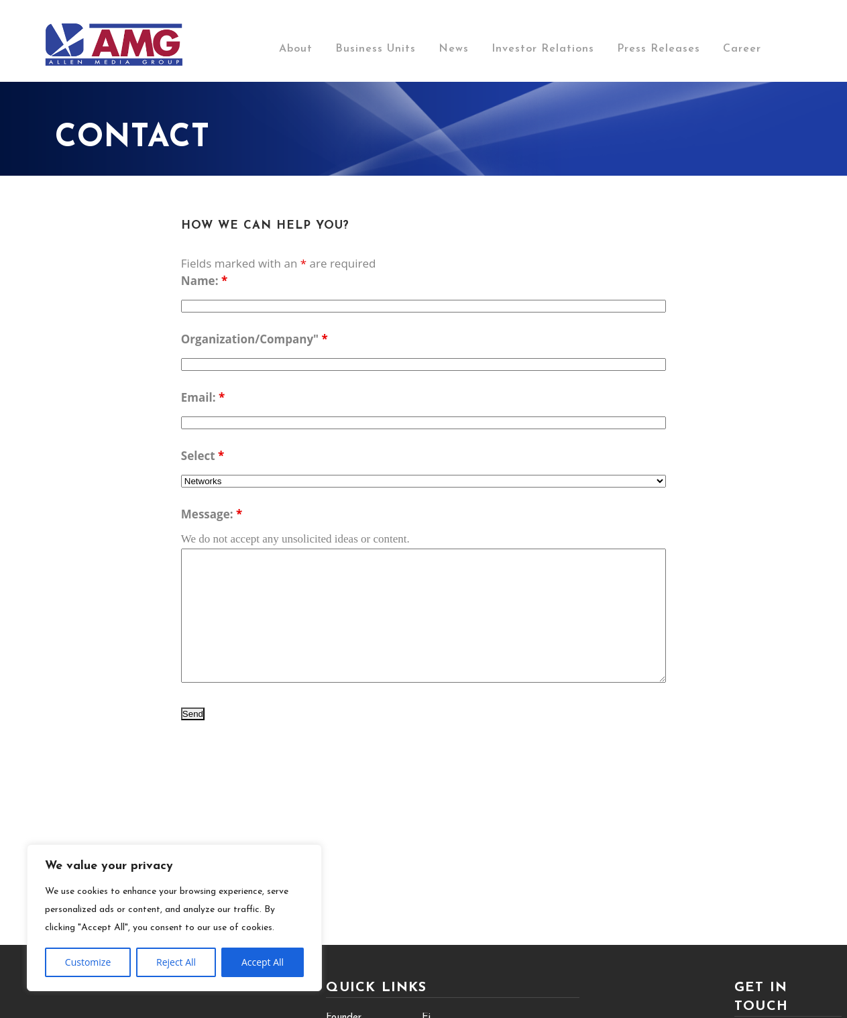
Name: (204, 280)
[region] (174, 917)
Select (202, 455)
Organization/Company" (254, 339)
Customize (88, 962)
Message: (211, 514)
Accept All (262, 962)
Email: (203, 397)
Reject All (176, 962)
